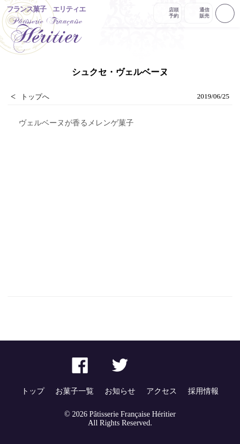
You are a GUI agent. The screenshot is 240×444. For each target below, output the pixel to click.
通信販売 (204, 13)
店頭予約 (174, 13)
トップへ (35, 97)
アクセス (161, 391)
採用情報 (203, 391)
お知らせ (120, 391)
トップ (32, 391)
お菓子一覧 (74, 391)
